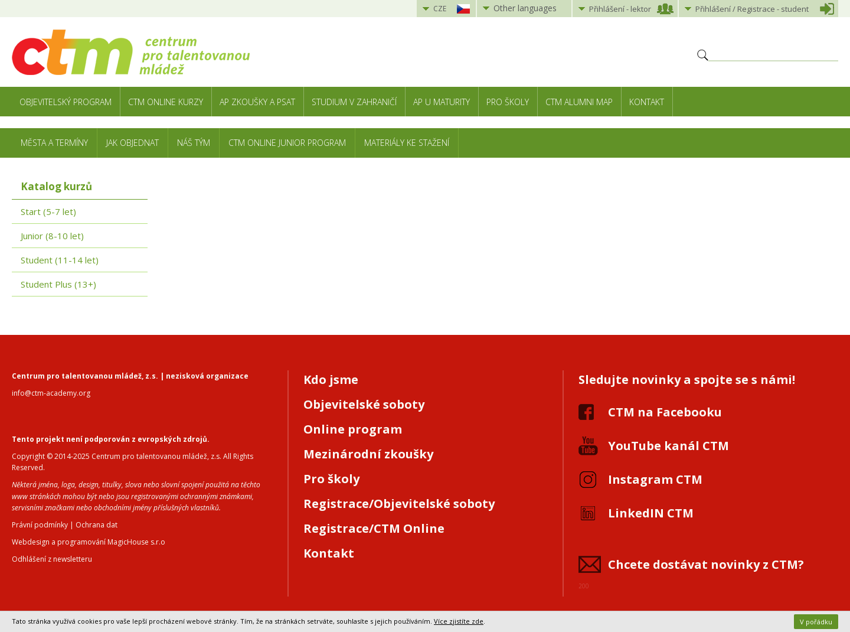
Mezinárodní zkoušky (368, 454)
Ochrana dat (96, 525)
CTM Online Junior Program (287, 142)
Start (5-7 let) (48, 211)
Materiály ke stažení (406, 142)
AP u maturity (441, 101)
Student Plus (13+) (58, 284)
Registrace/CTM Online (373, 528)
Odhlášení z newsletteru (52, 559)
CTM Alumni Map (579, 101)
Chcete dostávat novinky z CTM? (706, 564)
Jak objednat (132, 142)
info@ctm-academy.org (51, 393)
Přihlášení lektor (620, 9)
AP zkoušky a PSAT (257, 101)
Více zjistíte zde (458, 621)
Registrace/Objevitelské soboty (399, 504)
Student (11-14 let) (60, 260)
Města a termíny (54, 142)
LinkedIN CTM (651, 513)
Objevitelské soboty (363, 404)
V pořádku (816, 621)
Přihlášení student (752, 9)
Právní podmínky (40, 525)
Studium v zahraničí (354, 101)
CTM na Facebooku (665, 412)
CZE (439, 9)
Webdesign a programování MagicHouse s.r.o (88, 542)
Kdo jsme (330, 379)
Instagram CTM (655, 479)
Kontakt (646, 101)
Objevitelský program (65, 101)
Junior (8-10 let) (52, 236)
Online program (352, 429)
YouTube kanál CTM (668, 446)
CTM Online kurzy (165, 101)
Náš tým (193, 142)
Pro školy (507, 101)
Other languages (525, 8)
